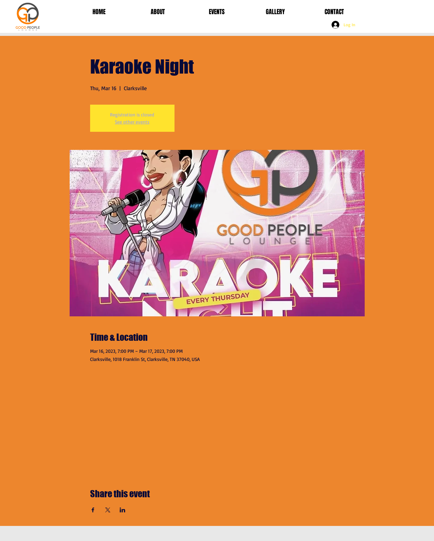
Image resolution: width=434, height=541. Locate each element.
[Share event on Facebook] (93, 510)
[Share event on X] (108, 510)
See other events (132, 122)
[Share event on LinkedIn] (122, 510)
